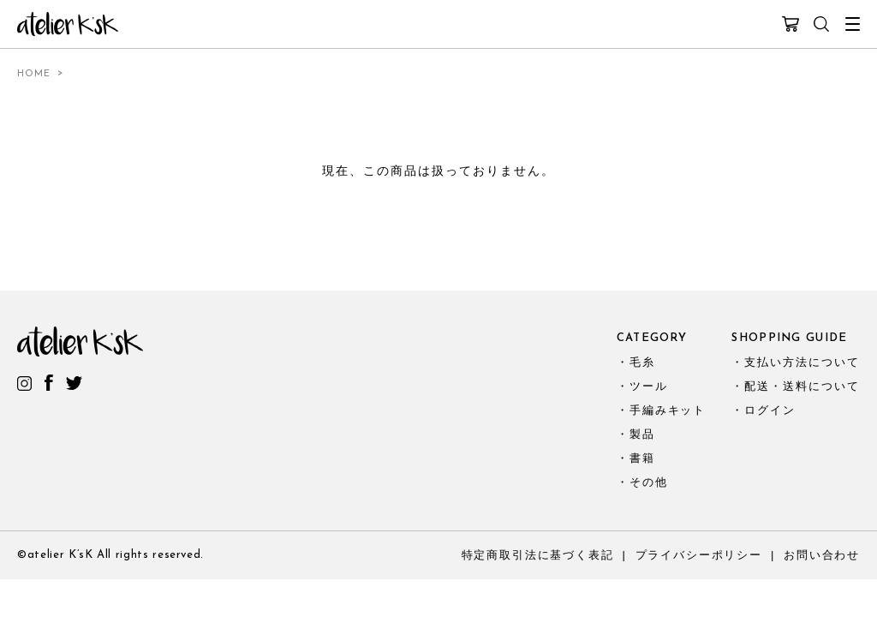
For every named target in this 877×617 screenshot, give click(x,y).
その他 (648, 482)
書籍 (642, 458)
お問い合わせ (822, 554)
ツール (648, 386)
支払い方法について (802, 362)
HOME (34, 74)
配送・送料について (802, 386)
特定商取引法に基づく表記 (538, 554)
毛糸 (642, 362)
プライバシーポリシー (698, 554)
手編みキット (668, 410)
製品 (642, 434)
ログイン (770, 410)
